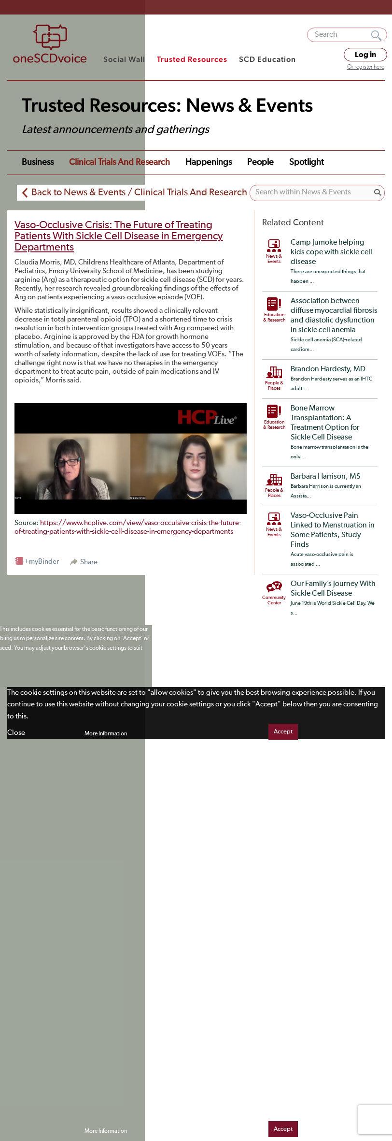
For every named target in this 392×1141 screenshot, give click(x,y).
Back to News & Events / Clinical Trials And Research (139, 192)
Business (38, 162)
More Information (105, 734)
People (260, 162)
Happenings (208, 162)
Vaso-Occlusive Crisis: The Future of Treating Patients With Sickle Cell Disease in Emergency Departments (118, 236)
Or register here (365, 67)
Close (16, 732)
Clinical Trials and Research (119, 162)
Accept (283, 732)
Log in (365, 55)
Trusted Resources (192, 59)
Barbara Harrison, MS (326, 477)
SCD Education (267, 59)
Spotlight (306, 162)
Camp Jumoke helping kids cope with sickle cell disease (331, 252)
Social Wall (124, 59)
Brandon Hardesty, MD (328, 369)
